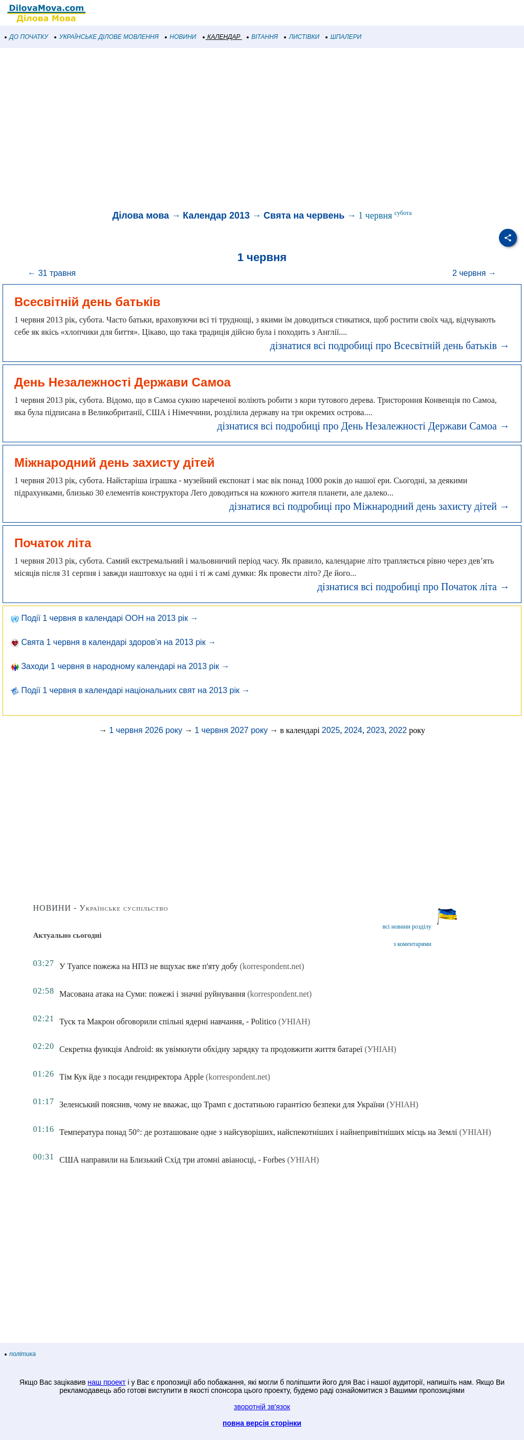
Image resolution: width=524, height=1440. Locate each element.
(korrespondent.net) (272, 966)
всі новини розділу (406, 926)
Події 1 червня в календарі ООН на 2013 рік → (105, 618)
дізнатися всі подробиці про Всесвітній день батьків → (390, 345)
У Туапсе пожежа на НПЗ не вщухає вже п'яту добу (148, 966)
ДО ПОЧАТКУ (27, 36)
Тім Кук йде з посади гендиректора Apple (131, 1076)
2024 (353, 730)
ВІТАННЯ (262, 36)
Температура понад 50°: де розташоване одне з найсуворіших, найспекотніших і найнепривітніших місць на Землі (258, 1132)
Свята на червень (304, 215)
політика (20, 1354)
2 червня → (474, 273)
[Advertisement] (262, 130)
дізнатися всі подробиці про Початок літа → (413, 586)
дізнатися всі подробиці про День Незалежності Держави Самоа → (363, 426)
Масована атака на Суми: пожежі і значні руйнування (152, 994)
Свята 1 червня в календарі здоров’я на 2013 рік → (113, 642)
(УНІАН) (294, 1021)
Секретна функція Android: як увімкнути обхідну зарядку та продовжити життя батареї (210, 1049)
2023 (375, 730)
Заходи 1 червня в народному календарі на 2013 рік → (120, 666)
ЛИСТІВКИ (302, 36)
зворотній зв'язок (262, 1407)
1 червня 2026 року (145, 730)
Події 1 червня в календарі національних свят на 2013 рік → (130, 690)
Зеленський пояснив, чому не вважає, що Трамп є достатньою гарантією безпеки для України (221, 1104)
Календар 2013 (216, 215)
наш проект (106, 1382)
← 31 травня (52, 273)
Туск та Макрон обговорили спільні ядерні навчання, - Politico (167, 1021)
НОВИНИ (181, 36)
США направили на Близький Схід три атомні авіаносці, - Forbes (172, 1159)
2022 (398, 730)
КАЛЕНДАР (222, 36)
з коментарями (412, 944)
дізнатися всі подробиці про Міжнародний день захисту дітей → (369, 506)
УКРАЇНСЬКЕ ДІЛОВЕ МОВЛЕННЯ (106, 36)
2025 (331, 730)
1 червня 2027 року (231, 730)
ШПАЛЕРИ (343, 36)
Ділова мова (141, 215)
